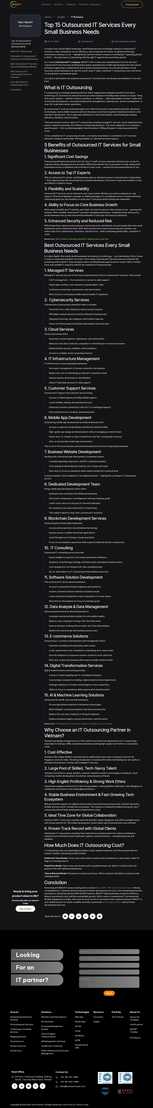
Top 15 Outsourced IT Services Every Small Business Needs (21, 44)
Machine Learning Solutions (53, 1017)
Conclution (16, 89)
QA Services (15, 1050)
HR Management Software (53, 1041)
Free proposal (132, 4)
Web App (79, 1017)
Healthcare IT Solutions (52, 1046)
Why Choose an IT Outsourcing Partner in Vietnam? (21, 74)
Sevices (14, 1012)
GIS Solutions (47, 1021)
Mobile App (80, 1021)
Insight (96, 1021)
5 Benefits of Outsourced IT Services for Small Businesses (24, 57)
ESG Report (135, 1038)
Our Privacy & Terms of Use (75, 1104)
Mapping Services (18, 1036)
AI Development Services (21, 1024)
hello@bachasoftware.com (72, 1086)
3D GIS (78, 1026)
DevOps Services (18, 1046)
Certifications (136, 1024)
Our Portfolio (118, 1017)
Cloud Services (17, 1041)
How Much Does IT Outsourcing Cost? (19, 83)
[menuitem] (47, 4)
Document (98, 1017)
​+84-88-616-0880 (69, 1077)
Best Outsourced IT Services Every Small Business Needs (24, 65)
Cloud (77, 1031)
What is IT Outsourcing (21, 51)
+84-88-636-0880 (69, 1082)
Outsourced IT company (68, 62)
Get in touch (25, 908)
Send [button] (109, 993)
